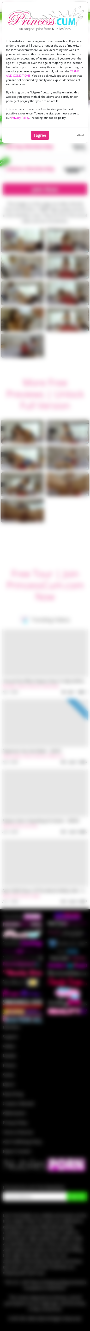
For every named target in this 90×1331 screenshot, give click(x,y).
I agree (40, 135)
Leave (80, 135)
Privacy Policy (20, 118)
